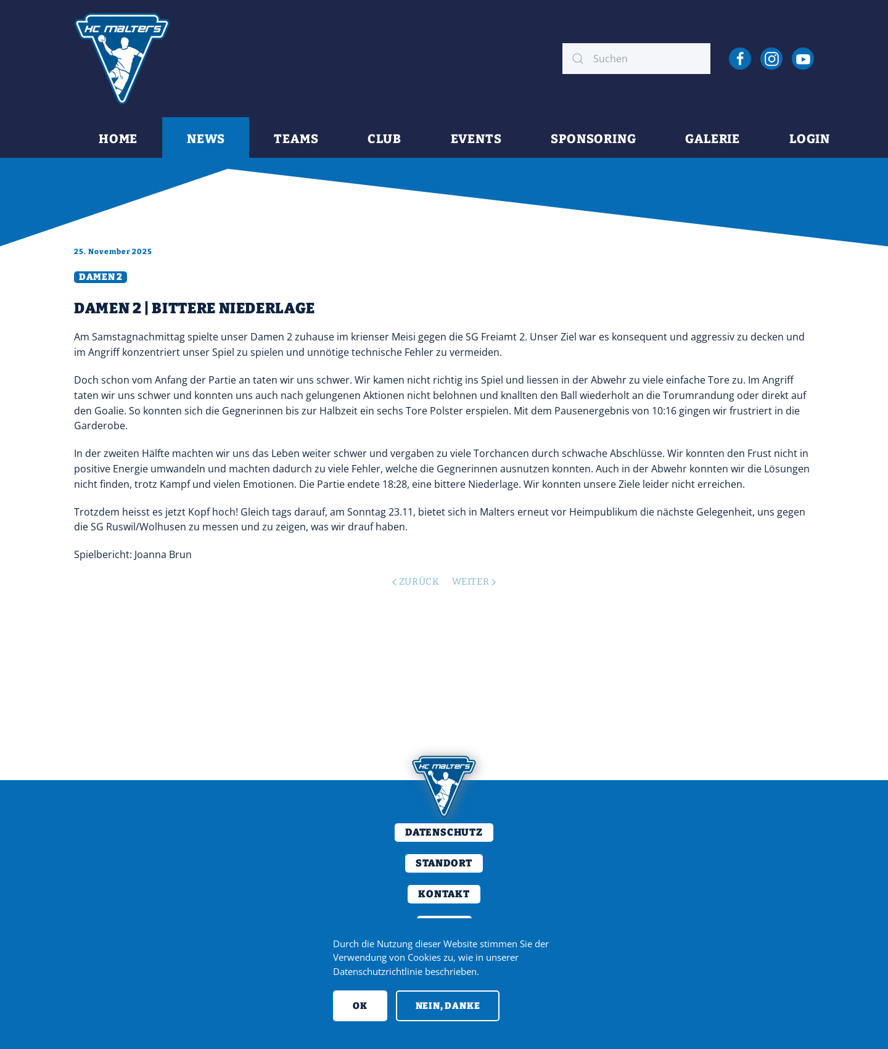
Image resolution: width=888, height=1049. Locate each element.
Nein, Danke (448, 1005)
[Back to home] (122, 58)
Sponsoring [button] (593, 138)
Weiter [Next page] (474, 581)
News (205, 138)
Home (118, 138)
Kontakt (444, 894)
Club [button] (384, 138)
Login (809, 138)
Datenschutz (444, 832)
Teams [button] (296, 138)
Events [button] (476, 138)
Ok (360, 1005)
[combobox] (636, 58)
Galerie (712, 138)
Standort (444, 863)
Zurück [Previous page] (415, 581)
